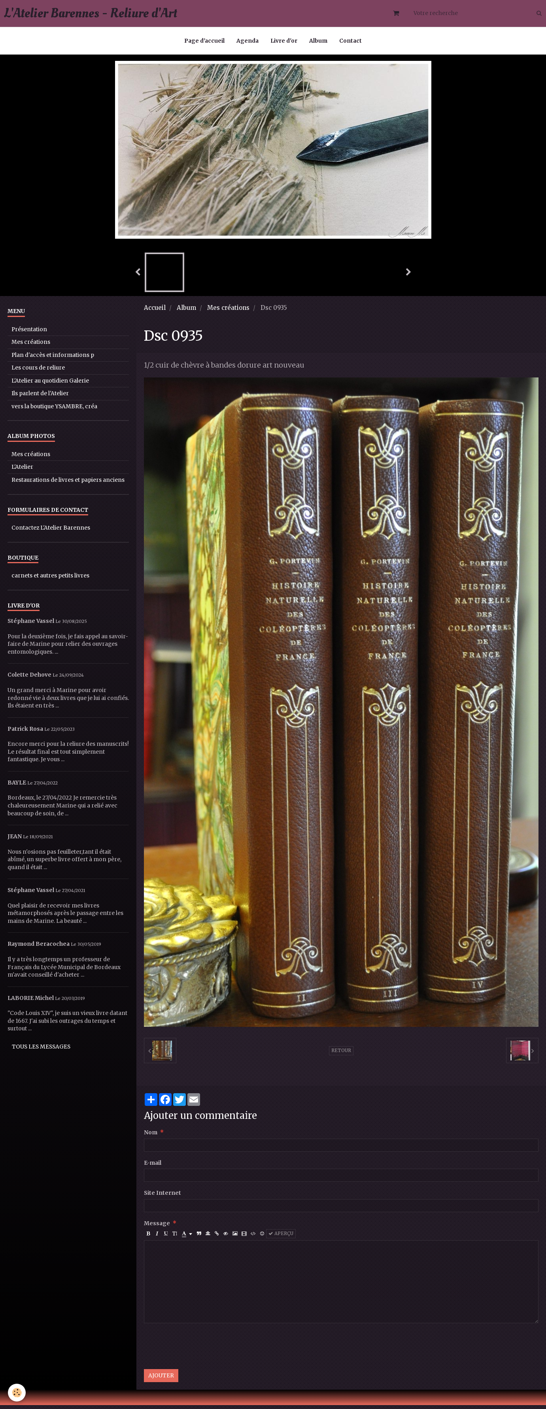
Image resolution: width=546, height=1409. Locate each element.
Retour (341, 1054)
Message (157, 1227)
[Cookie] (17, 1392)
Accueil (155, 311)
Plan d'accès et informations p (52, 359)
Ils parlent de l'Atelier (40, 397)
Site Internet (162, 1197)
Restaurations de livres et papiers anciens (68, 484)
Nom (150, 1136)
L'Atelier (22, 471)
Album (318, 41)
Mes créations (228, 311)
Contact (350, 41)
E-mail (152, 1167)
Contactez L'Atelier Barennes (50, 531)
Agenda (247, 41)
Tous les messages (41, 1050)
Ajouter (161, 1379)
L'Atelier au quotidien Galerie (50, 384)
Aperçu (280, 1237)
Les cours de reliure (38, 371)
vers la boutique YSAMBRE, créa (54, 410)
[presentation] (204, 1350)
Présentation (29, 333)
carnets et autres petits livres (50, 579)
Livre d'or (283, 41)
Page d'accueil (204, 41)
